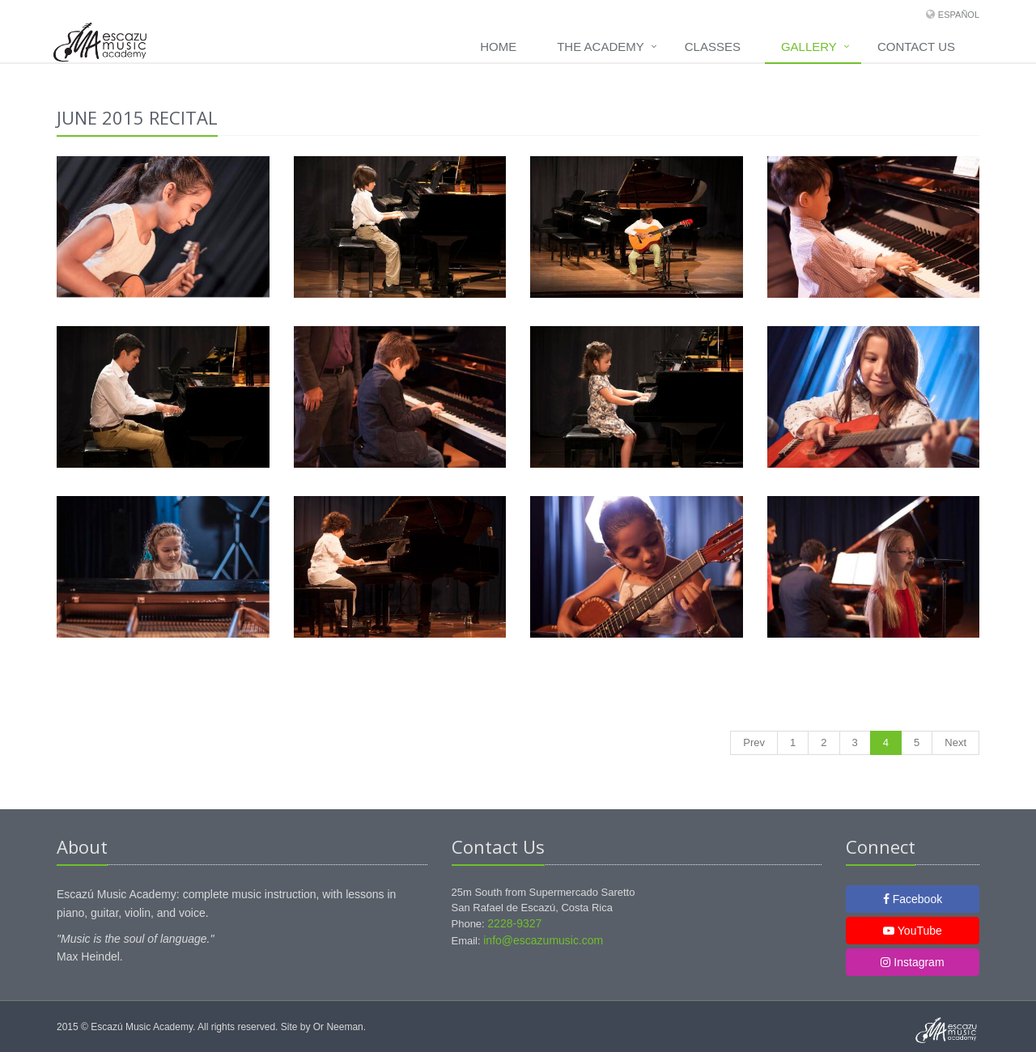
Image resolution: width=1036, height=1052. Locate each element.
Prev (754, 742)
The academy (600, 46)
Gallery (809, 46)
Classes (713, 46)
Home (498, 46)
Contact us (916, 46)
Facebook (912, 899)
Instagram (912, 962)
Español (958, 14)
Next (955, 742)
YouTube (912, 930)
